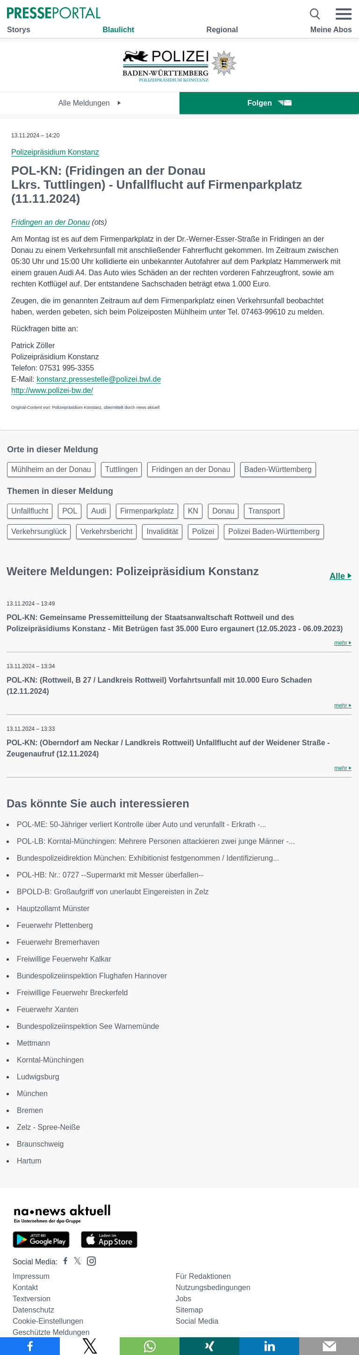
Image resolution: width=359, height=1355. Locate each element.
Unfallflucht (29, 511)
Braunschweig (40, 1144)
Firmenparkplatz (147, 511)
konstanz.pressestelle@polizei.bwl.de (98, 379)
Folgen (269, 103)
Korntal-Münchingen (50, 1060)
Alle (341, 576)
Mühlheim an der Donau (51, 469)
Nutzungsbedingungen (212, 1287)
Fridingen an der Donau (50, 222)
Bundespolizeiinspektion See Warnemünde (88, 1026)
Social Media (196, 1321)
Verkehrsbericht (106, 531)
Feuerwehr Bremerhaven (58, 942)
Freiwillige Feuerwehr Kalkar (64, 959)
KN (193, 511)
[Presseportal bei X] (74, 1262)
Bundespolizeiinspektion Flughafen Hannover (92, 976)
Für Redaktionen (202, 1276)
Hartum (29, 1161)
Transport (264, 511)
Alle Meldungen (90, 103)
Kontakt (25, 1287)
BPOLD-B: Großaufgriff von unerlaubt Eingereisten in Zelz (113, 892)
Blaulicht (118, 30)
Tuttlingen (121, 469)
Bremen (30, 1110)
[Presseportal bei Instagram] (88, 1260)
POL (69, 511)
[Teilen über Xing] (209, 1346)
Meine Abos (331, 30)
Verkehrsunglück (38, 531)
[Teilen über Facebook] (30, 1346)
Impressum (31, 1276)
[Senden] (329, 1346)
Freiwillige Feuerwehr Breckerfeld (72, 993)
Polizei (203, 531)
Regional (222, 30)
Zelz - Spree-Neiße (48, 1127)
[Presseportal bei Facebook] (62, 1262)
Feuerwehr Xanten (48, 1009)
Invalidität (162, 531)
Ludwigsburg (38, 1077)
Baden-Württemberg (278, 469)
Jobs (183, 1299)
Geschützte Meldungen (51, 1332)
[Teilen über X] (90, 1346)
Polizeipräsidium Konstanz (55, 152)
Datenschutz (33, 1310)
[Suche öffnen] (315, 14)
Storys (18, 30)
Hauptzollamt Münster (53, 909)
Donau (223, 511)
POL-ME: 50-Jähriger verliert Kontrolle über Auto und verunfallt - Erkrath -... (141, 824)
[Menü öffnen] (343, 14)
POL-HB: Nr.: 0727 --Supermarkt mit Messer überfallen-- (110, 875)
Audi (98, 511)
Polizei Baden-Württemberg (274, 531)
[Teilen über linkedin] (269, 1346)
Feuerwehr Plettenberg (55, 925)
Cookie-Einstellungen (48, 1321)
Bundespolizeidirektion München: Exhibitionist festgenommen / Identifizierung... (148, 858)
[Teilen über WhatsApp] (150, 1346)
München (32, 1094)
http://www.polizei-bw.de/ (52, 390)
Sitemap (189, 1310)
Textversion (31, 1299)
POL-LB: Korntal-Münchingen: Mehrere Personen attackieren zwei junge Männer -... (156, 841)
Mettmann (33, 1043)
